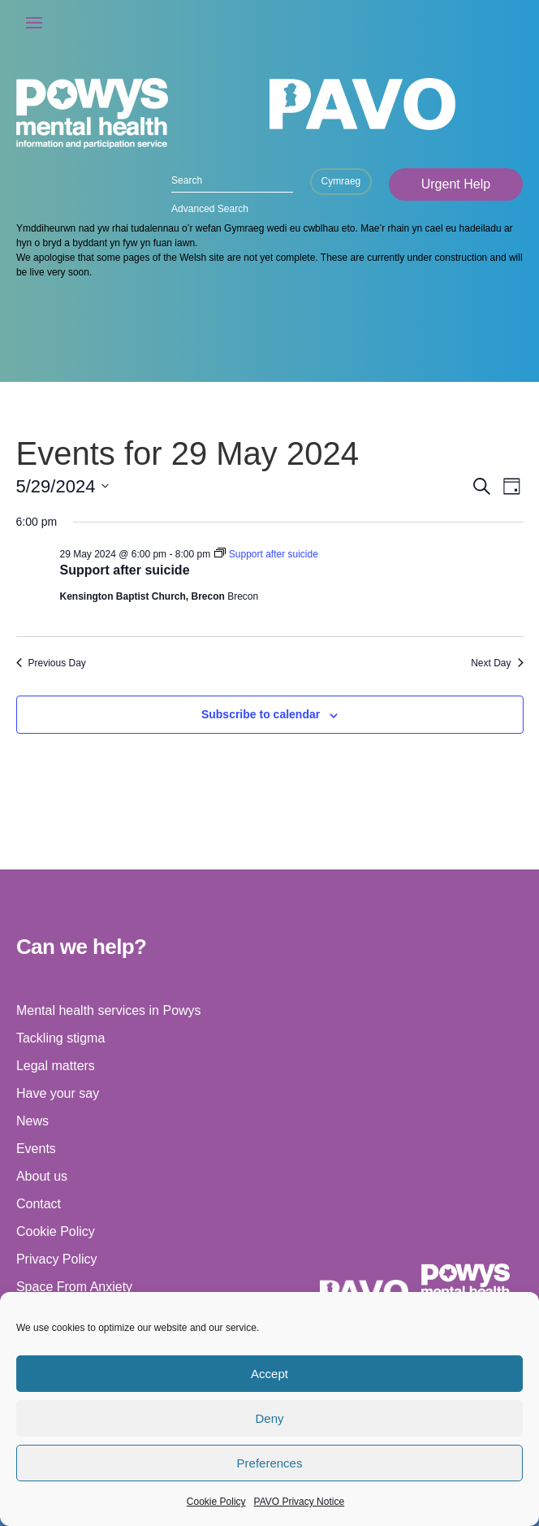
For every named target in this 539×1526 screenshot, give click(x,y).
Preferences (270, 1463)
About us (41, 1176)
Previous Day (51, 663)
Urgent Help (455, 184)
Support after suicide (125, 570)
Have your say (57, 1093)
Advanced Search (209, 209)
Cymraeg (341, 181)
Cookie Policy (216, 1501)
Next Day (497, 663)
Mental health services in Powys (108, 1010)
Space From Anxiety (74, 1287)
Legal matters (55, 1066)
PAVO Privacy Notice (299, 1501)
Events (36, 1148)
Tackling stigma (60, 1038)
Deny (269, 1418)
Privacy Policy (56, 1259)
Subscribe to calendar (260, 714)
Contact (38, 1204)
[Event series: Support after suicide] (265, 554)
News (32, 1121)
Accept (269, 1374)
